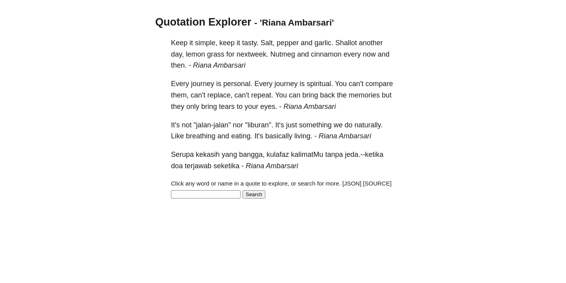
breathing (200, 136)
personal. (237, 84)
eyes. (268, 106)
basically (278, 136)
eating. (241, 136)
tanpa (334, 154)
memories (364, 95)
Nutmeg (282, 54)
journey (202, 84)
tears (227, 106)
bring (310, 95)
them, (180, 95)
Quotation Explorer (203, 22)
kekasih (208, 154)
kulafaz (277, 154)
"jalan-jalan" (212, 125)
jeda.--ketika (364, 154)
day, (177, 54)
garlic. (323, 43)
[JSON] (351, 183)
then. (179, 65)
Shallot (346, 43)
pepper (288, 43)
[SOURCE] (377, 183)
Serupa (182, 154)
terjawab (198, 166)
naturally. (369, 125)
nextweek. (252, 54)
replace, (220, 95)
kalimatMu (307, 154)
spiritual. (320, 84)
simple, (206, 43)
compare (379, 84)
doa (177, 166)
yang (229, 154)
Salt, (268, 43)
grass (215, 54)
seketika (226, 166)
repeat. (262, 95)
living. (303, 136)
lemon (195, 54)
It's (175, 125)
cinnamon (326, 54)
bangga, (252, 154)
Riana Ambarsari (219, 65)
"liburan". (259, 125)
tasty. (250, 43)
